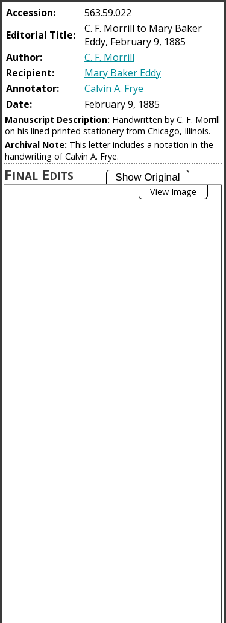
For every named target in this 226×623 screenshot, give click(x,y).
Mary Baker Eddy (122, 72)
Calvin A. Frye (113, 88)
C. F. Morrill (109, 57)
